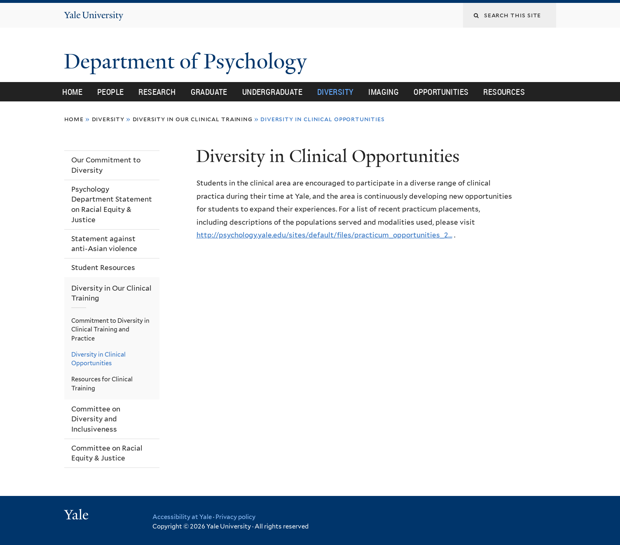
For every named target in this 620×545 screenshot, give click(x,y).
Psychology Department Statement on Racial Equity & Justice (111, 204)
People (110, 91)
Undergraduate (272, 91)
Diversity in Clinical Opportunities (98, 359)
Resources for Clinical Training (102, 384)
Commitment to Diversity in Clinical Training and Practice (110, 329)
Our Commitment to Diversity (105, 165)
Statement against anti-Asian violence (104, 244)
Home (72, 91)
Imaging (383, 91)
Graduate (209, 91)
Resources (504, 91)
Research (156, 91)
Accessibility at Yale (182, 517)
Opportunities (441, 91)
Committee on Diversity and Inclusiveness (95, 419)
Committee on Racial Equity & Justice (107, 453)
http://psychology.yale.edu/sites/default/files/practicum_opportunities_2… (324, 235)
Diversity (335, 91)
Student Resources (103, 267)
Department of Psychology (188, 61)
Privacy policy (235, 517)
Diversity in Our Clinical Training (193, 119)
